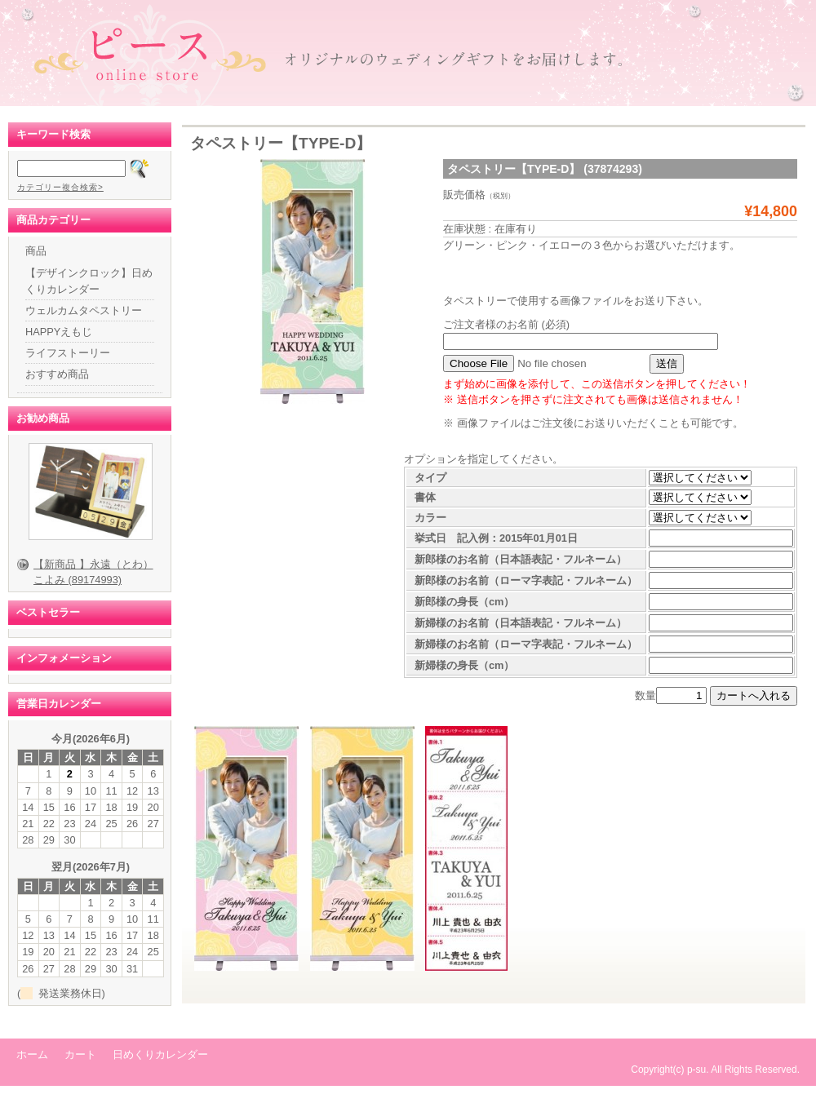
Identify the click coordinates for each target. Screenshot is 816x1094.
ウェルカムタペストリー (83, 310)
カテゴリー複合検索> (60, 187)
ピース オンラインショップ (408, 53)
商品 (36, 251)
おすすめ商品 (57, 374)
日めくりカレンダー (160, 1054)
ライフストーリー (67, 353)
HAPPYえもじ (58, 332)
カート (80, 1054)
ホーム (32, 1054)
